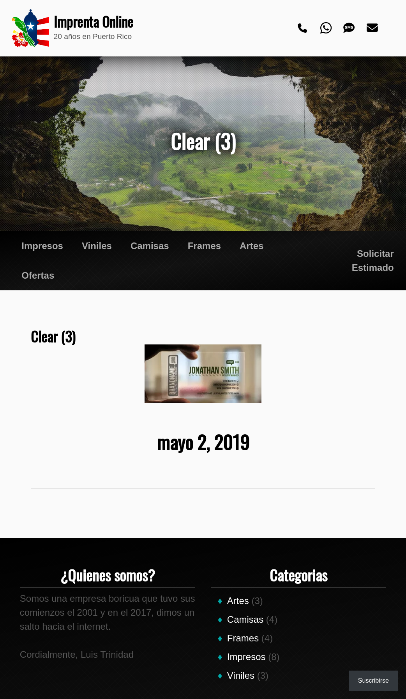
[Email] (373, 28)
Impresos (42, 246)
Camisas (150, 246)
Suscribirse (373, 680)
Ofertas (37, 275)
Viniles (97, 246)
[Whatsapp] (326, 28)
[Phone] (302, 28)
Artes (251, 246)
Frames (204, 246)
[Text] (349, 28)
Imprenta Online (89, 22)
